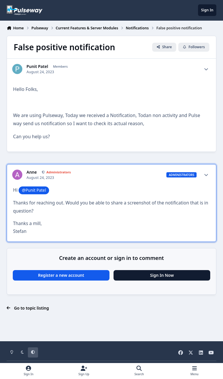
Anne (31, 172)
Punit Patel (37, 66)
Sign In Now (162, 275)
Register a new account (61, 275)
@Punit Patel (34, 190)
